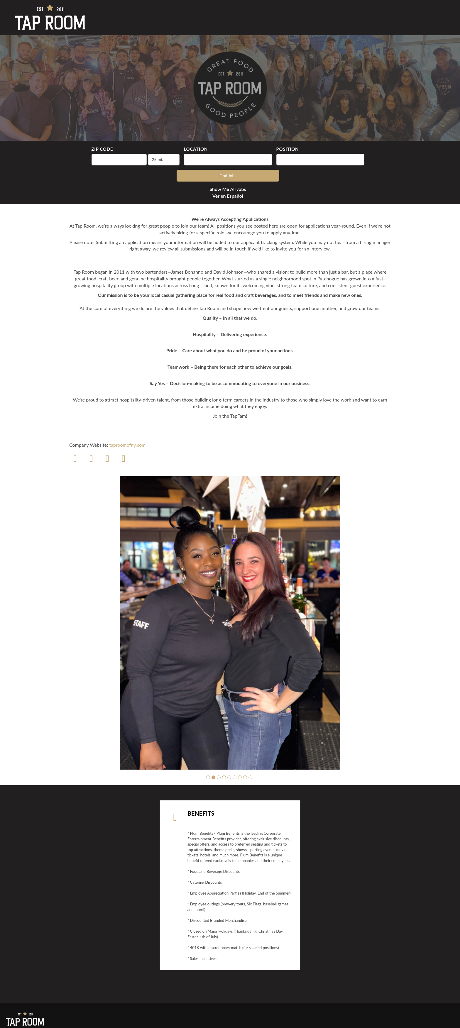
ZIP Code (102, 149)
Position (287, 149)
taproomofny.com (127, 445)
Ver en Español (227, 196)
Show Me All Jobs (227, 189)
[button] (208, 777)
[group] (230, 623)
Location (196, 149)
